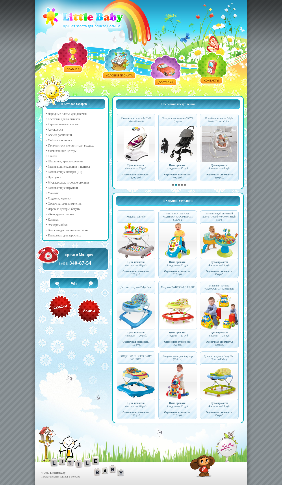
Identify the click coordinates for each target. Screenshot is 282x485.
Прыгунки (54, 177)
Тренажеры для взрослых (64, 235)
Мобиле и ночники (60, 140)
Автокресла (55, 129)
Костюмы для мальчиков (64, 119)
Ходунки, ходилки (59, 198)
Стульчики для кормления (65, 203)
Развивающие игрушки (63, 188)
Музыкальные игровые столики (68, 182)
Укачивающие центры (62, 150)
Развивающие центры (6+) (65, 172)
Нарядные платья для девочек (67, 113)
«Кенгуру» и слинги (61, 214)
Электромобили (58, 225)
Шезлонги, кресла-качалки (65, 161)
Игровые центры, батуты (64, 209)
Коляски (53, 219)
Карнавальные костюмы (63, 124)
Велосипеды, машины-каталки (68, 230)
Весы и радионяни (60, 135)
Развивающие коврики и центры (69, 166)
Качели (52, 156)
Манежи (53, 193)
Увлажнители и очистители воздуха (71, 145)
